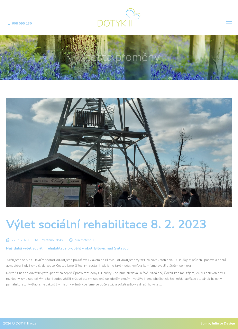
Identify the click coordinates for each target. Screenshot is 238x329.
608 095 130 (19, 23)
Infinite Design (223, 323)
